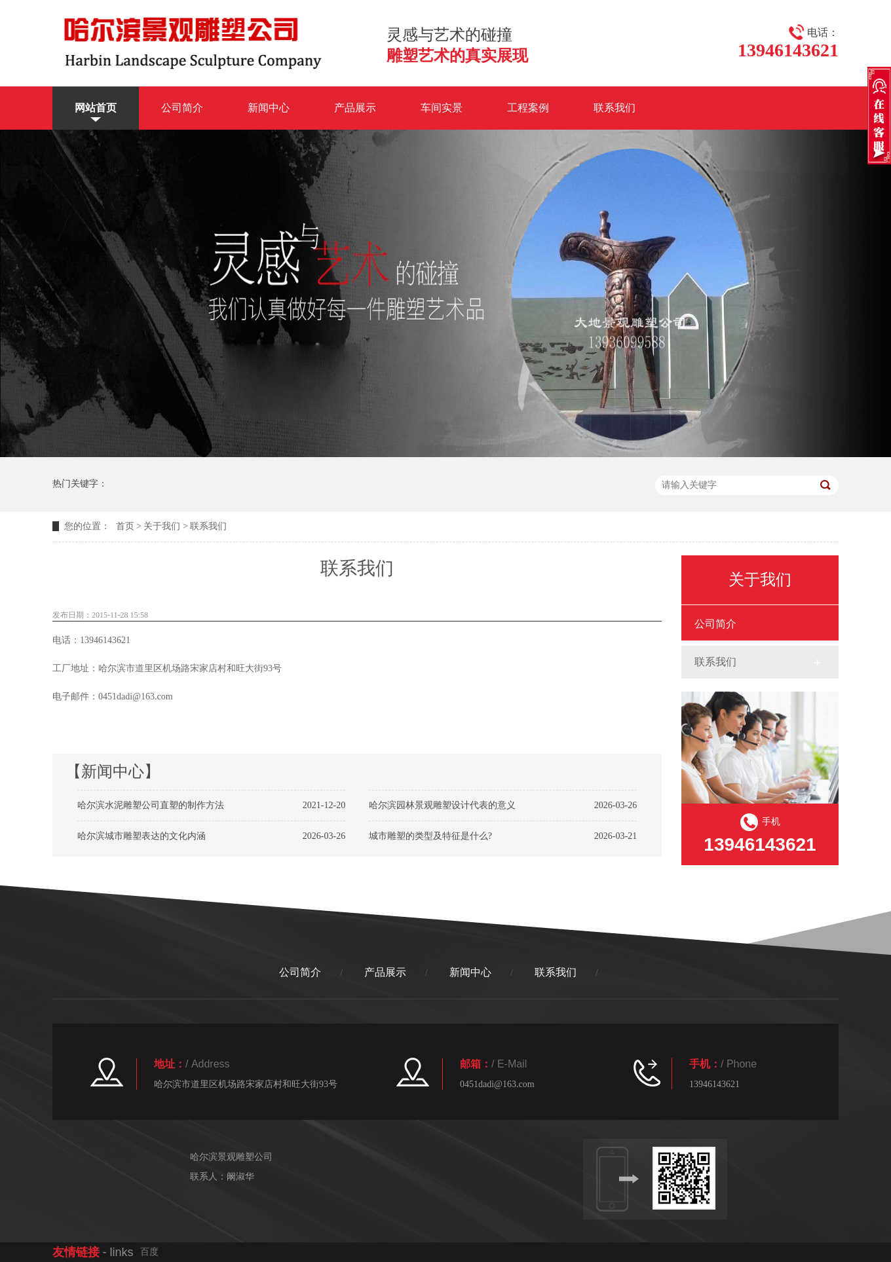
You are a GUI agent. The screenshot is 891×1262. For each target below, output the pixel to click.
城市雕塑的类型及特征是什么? (430, 836)
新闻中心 (269, 107)
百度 (149, 1252)
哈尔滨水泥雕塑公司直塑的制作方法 (150, 805)
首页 (125, 526)
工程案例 (528, 107)
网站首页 (96, 107)
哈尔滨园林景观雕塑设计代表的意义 (442, 805)
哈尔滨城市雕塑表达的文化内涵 (141, 836)
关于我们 (161, 526)
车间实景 (442, 107)
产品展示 (355, 107)
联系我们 (614, 107)
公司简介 (182, 107)
